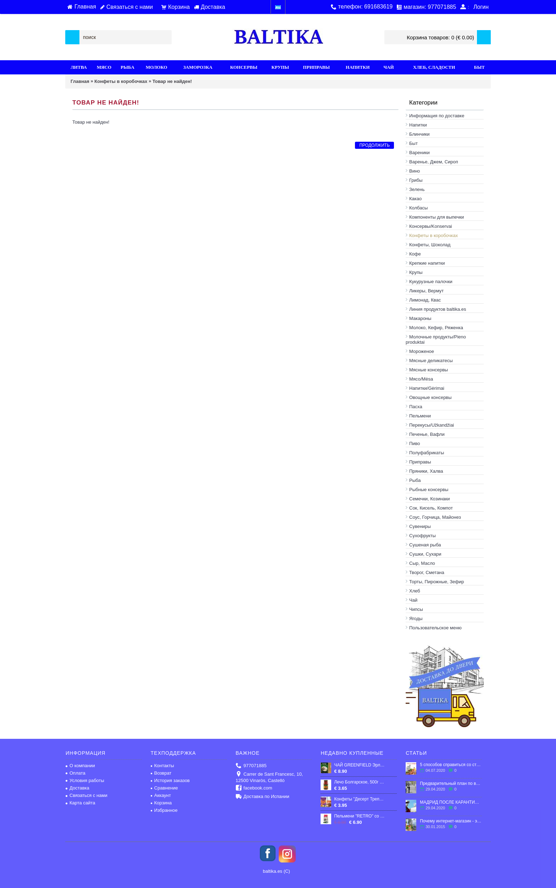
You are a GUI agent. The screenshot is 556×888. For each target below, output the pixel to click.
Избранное (164, 810)
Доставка (77, 788)
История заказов (170, 780)
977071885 (251, 766)
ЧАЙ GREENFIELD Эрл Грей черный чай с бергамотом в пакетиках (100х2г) (359, 765)
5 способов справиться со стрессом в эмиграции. (451, 764)
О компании (80, 765)
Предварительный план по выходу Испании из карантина (451, 783)
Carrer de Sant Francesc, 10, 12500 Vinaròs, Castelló (269, 777)
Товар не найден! (172, 81)
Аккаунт (161, 795)
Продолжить (374, 145)
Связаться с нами (86, 795)
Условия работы (85, 780)
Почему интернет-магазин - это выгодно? (451, 821)
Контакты (162, 765)
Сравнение (164, 788)
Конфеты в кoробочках (120, 81)
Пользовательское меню (435, 627)
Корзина (161, 802)
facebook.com (254, 788)
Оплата (75, 773)
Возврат (161, 773)
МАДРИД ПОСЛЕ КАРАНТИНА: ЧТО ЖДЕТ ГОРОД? (451, 802)
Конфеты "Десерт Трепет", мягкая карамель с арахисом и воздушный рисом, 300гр (359, 799)
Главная (80, 81)
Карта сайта (80, 802)
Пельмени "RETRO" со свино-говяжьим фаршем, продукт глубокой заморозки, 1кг (359, 816)
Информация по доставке (436, 115)
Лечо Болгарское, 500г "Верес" (359, 782)
